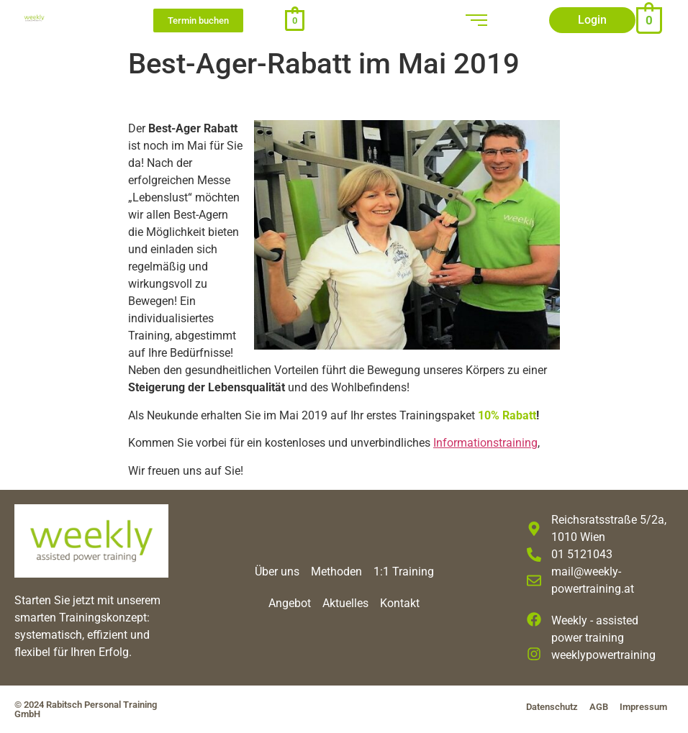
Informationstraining (485, 443)
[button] (592, 20)
